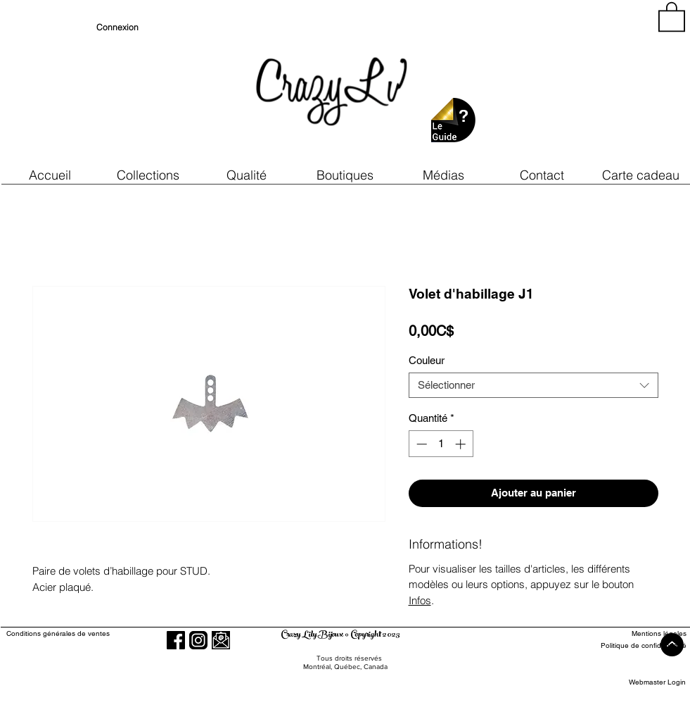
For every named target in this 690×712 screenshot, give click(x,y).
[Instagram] (198, 640)
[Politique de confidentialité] (634, 645)
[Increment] (461, 444)
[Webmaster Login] (657, 682)
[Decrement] (420, 444)
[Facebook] (176, 640)
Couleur (427, 360)
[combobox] (533, 385)
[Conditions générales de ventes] (98, 633)
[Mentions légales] (634, 633)
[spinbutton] (440, 444)
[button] (247, 175)
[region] (559, 84)
